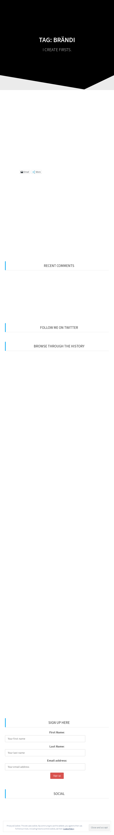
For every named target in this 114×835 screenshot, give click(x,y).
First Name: (57, 732)
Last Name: (57, 746)
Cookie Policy (68, 828)
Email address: (57, 760)
